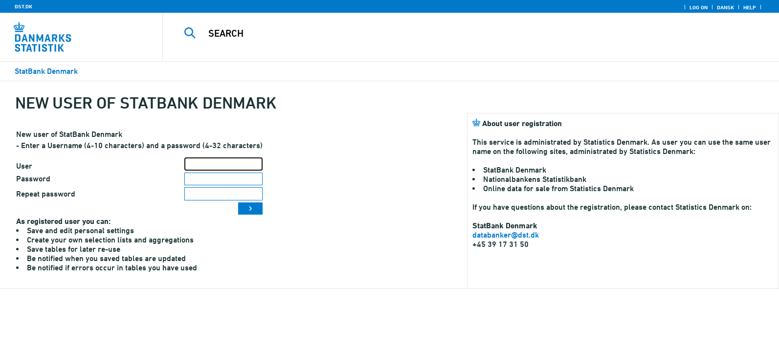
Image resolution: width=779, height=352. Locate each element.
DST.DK (23, 6)
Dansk (725, 7)
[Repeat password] (223, 193)
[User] (223, 164)
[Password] (223, 179)
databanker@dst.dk (505, 235)
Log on (699, 7)
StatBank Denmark (46, 71)
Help (749, 7)
